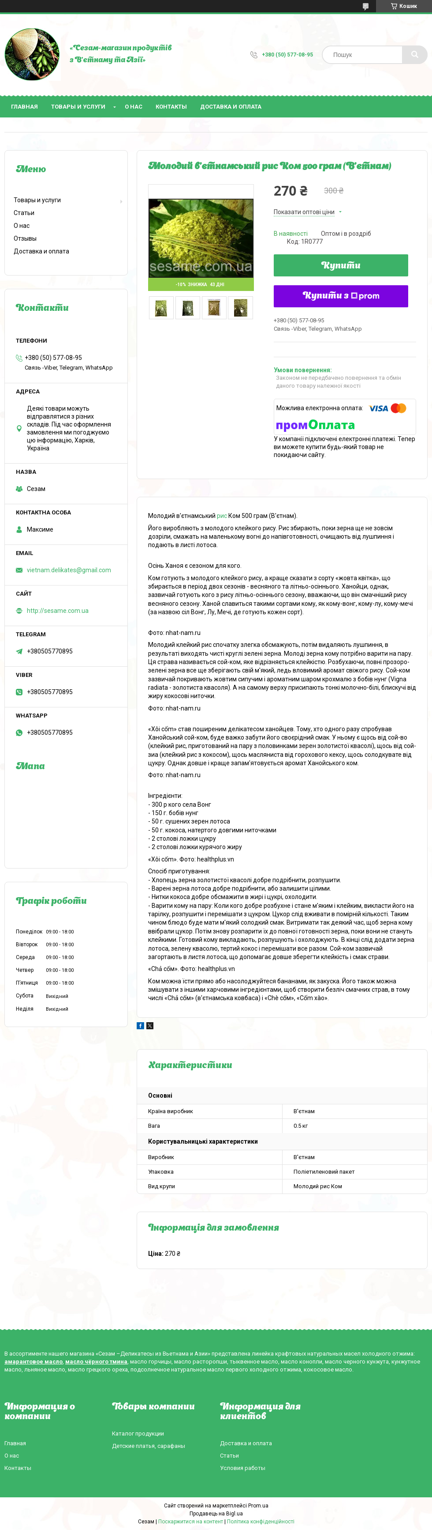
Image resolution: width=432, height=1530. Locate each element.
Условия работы (242, 1468)
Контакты (171, 106)
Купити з (341, 296)
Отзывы (25, 238)
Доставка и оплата (230, 106)
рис (222, 515)
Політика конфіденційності (260, 1522)
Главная (24, 106)
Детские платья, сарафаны (148, 1446)
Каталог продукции (138, 1433)
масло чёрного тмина (96, 1361)
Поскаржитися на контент (190, 1522)
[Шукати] (415, 54)
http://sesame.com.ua (58, 610)
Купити (341, 266)
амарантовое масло (33, 1361)
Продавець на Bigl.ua (216, 1514)
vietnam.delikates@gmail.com (69, 570)
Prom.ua (258, 1506)
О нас (133, 106)
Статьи (24, 212)
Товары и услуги (78, 106)
